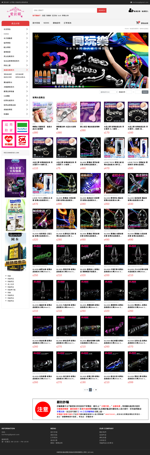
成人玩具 (11, 284)
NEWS (46, 23)
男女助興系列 (16, 56)
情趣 (9, 276)
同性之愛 (16, 65)
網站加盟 (103, 437)
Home (127, 28)
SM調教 (16, 96)
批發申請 (103, 435)
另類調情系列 (16, 86)
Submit (145, 92)
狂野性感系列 (16, 100)
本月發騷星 (16, 38)
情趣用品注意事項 (106, 443)
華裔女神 (65, 15)
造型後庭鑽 (19, 74)
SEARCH (102, 10)
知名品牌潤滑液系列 (16, 61)
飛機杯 (48, 15)
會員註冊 (137, 11)
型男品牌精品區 (16, 105)
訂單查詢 (67, 23)
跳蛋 (43, 15)
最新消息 (53, 435)
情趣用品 (11, 279)
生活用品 (16, 29)
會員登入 (145, 11)
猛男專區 (16, 43)
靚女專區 (16, 47)
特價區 (16, 114)
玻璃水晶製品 (20, 77)
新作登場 (36, 23)
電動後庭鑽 (8, 74)
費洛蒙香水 (16, 82)
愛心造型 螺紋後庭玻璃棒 (90, 127)
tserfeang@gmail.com (140, 2)
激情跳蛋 (16, 52)
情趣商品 (11, 295)
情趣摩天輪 (12, 290)
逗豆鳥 (54, 15)
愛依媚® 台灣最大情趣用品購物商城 (16, 2)
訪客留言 (103, 440)
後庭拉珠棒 (8, 77)
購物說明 (56, 23)
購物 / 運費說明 (56, 443)
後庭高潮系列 (16, 70)
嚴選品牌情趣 (16, 91)
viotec (16, 33)
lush (59, 15)
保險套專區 (16, 109)
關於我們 (103, 432)
